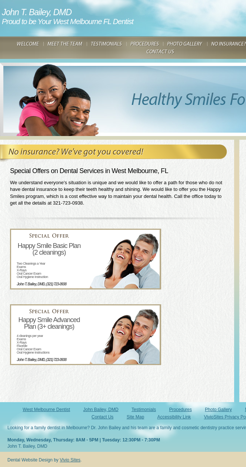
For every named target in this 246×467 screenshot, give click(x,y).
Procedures (180, 409)
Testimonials (144, 409)
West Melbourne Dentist (46, 409)
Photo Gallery (218, 409)
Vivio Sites (70, 460)
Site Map (135, 417)
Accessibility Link (174, 417)
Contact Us (102, 417)
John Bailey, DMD (101, 409)
